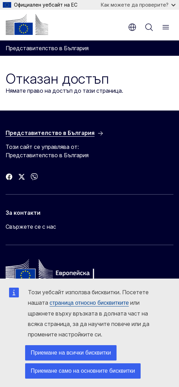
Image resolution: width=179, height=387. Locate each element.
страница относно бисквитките (89, 303)
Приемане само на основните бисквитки (83, 371)
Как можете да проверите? (138, 5)
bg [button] (132, 27)
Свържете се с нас (31, 226)
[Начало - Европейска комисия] (27, 24)
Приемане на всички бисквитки (71, 353)
